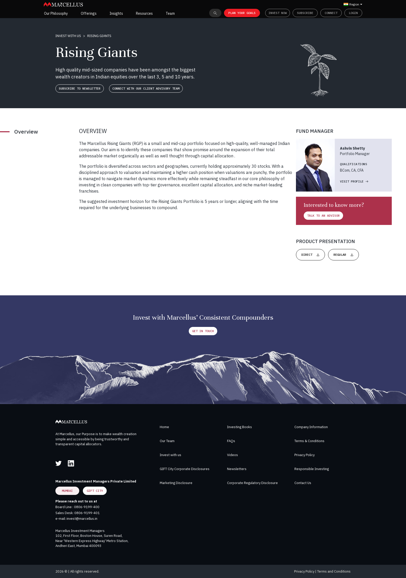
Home (164, 427)
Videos (232, 455)
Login (353, 13)
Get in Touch (203, 331)
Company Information (311, 427)
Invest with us (68, 36)
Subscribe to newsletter (79, 88)
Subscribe (305, 13)
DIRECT (310, 255)
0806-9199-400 (86, 507)
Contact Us (302, 483)
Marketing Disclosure (176, 483)
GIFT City (95, 491)
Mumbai (67, 491)
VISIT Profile (354, 181)
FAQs (231, 441)
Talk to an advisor (323, 215)
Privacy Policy (304, 455)
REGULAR (343, 255)
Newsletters (237, 469)
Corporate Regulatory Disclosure (252, 483)
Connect (331, 13)
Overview (26, 131)
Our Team (167, 441)
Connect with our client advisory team (145, 88)
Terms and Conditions (334, 571)
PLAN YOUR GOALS (242, 13)
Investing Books (239, 427)
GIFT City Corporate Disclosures (184, 469)
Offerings (89, 13)
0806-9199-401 (87, 513)
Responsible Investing (311, 469)
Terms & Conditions (309, 441)
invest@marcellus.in (82, 518)
